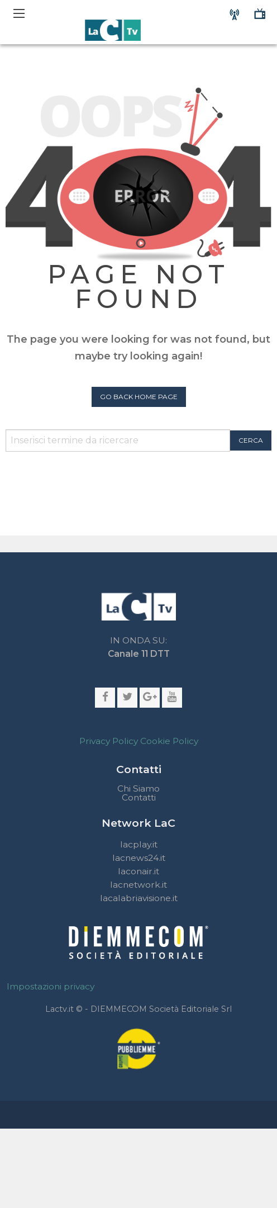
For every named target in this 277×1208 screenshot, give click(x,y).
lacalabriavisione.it (139, 898)
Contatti (139, 797)
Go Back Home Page (139, 396)
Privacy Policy (108, 741)
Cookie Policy (169, 741)
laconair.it (138, 871)
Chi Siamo (138, 788)
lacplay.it (138, 844)
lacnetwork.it (138, 884)
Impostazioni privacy (50, 986)
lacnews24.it (138, 857)
